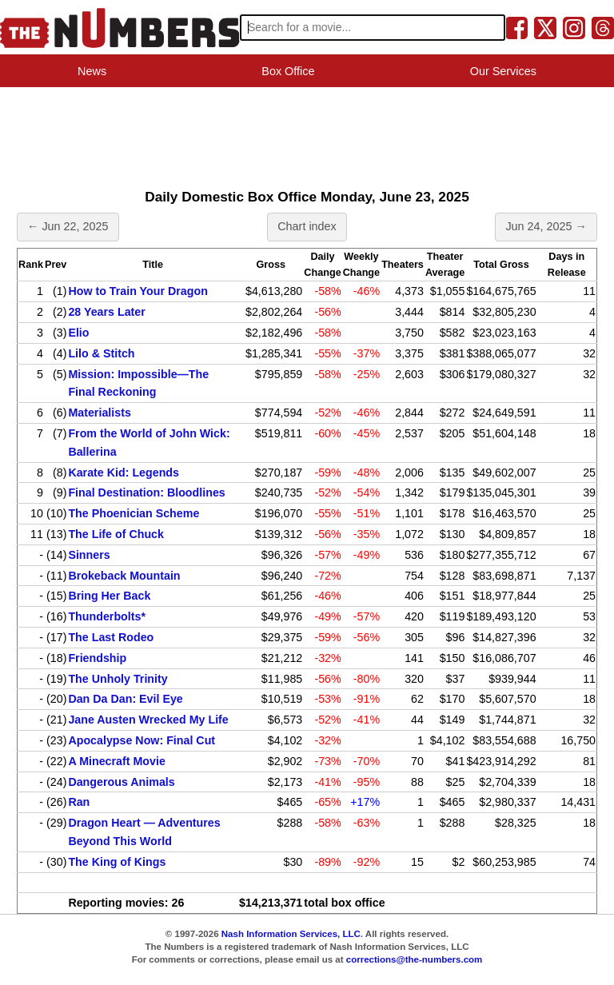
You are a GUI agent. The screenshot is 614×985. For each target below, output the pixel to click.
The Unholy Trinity (117, 678)
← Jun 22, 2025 (68, 226)
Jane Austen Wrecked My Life (148, 719)
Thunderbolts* (107, 616)
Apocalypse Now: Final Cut (141, 740)
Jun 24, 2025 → (546, 226)
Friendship (97, 658)
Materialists (99, 412)
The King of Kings (116, 861)
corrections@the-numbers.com (414, 959)
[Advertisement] (307, 133)
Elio (78, 332)
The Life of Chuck (116, 534)
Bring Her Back (109, 595)
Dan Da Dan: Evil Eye (125, 698)
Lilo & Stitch (101, 353)
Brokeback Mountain (124, 575)
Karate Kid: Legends (123, 472)
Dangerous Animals (121, 782)
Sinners (89, 554)
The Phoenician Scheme (133, 513)
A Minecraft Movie (116, 761)
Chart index (307, 226)
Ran (79, 802)
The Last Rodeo (111, 637)
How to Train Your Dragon (137, 291)
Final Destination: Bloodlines (146, 492)
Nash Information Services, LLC (291, 934)
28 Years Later (106, 311)
